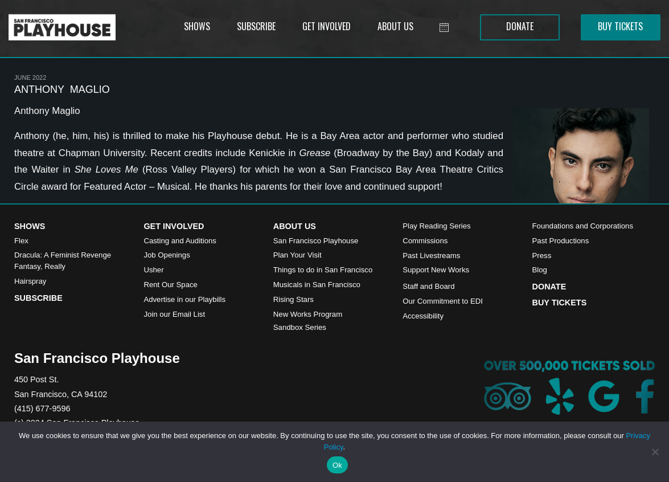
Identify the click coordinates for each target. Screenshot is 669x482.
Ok (337, 465)
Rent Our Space (170, 284)
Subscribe (38, 298)
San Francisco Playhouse (316, 240)
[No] (654, 452)
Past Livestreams (431, 255)
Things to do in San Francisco (322, 269)
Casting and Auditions (179, 240)
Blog (539, 269)
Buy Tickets (559, 302)
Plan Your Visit (297, 255)
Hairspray (30, 281)
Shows (29, 226)
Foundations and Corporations (582, 226)
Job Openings (166, 255)
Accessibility (423, 316)
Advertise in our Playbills (184, 299)
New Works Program (307, 314)
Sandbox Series (299, 327)
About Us (294, 226)
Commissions (425, 240)
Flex (21, 240)
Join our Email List (174, 314)
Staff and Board (428, 286)
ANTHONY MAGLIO (62, 89)
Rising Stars (293, 299)
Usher (153, 269)
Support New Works (436, 269)
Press (542, 255)
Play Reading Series (437, 226)
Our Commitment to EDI (443, 301)
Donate (549, 286)
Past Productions (560, 240)
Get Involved (173, 226)
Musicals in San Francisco (316, 284)
